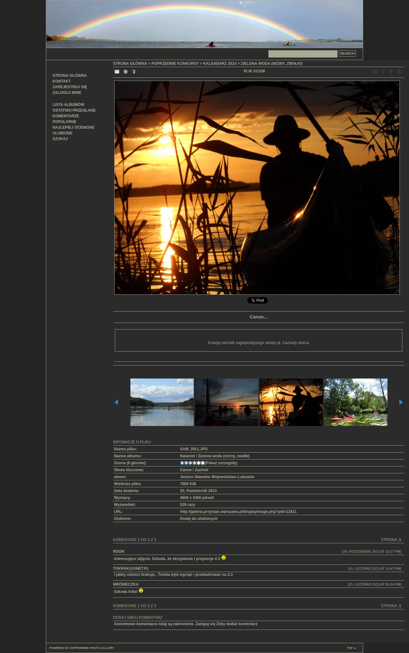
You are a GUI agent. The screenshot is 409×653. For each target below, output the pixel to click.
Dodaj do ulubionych (199, 518)
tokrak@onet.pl (131, 568)
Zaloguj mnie (67, 92)
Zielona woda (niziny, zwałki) (271, 63)
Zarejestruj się (70, 87)
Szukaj (60, 139)
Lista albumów (68, 104)
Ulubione (62, 133)
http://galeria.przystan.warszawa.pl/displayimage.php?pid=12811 (238, 511)
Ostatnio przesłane (74, 110)
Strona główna (70, 75)
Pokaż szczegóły (221, 463)
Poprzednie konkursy (175, 63)
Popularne (64, 122)
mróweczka (126, 584)
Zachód (201, 470)
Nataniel (187, 456)
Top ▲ (351, 648)
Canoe (186, 470)
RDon (118, 551)
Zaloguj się (205, 624)
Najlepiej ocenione (74, 127)
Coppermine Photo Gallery (92, 648)
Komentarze (66, 116)
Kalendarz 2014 (219, 63)
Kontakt (62, 81)
